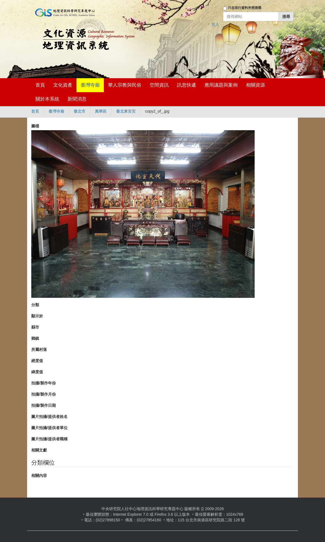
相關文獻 (39, 450)
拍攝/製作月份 (43, 394)
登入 (215, 24)
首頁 (40, 85)
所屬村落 (39, 349)
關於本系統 (47, 99)
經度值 (37, 360)
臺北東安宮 (126, 111)
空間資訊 (159, 85)
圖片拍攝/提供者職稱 (49, 439)
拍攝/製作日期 (43, 405)
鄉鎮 (35, 338)
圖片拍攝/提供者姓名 (49, 416)
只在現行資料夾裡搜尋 (244, 8)
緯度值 (37, 372)
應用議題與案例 (221, 85)
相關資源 (255, 85)
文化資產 (62, 85)
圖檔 (35, 126)
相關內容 (39, 475)
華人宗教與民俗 (124, 85)
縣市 (35, 327)
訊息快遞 (186, 85)
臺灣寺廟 (90, 85)
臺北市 (79, 111)
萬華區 (101, 111)
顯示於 (37, 316)
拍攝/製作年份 (43, 383)
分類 (35, 305)
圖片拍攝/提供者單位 (49, 427)
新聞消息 (77, 99)
